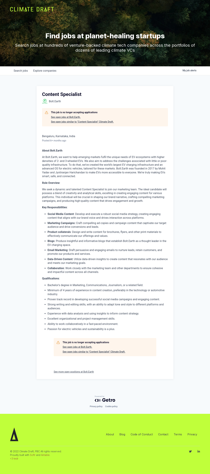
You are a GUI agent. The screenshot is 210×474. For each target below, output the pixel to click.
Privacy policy (96, 406)
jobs (21, 70)
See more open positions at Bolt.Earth (74, 371)
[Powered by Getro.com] (105, 399)
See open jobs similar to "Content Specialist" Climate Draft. (82, 121)
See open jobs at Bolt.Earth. (66, 117)
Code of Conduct (142, 434)
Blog (122, 434)
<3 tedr (14, 458)
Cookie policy (111, 406)
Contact (163, 434)
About (110, 434)
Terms (178, 434)
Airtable (45, 454)
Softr (32, 454)
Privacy (192, 434)
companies (44, 70)
